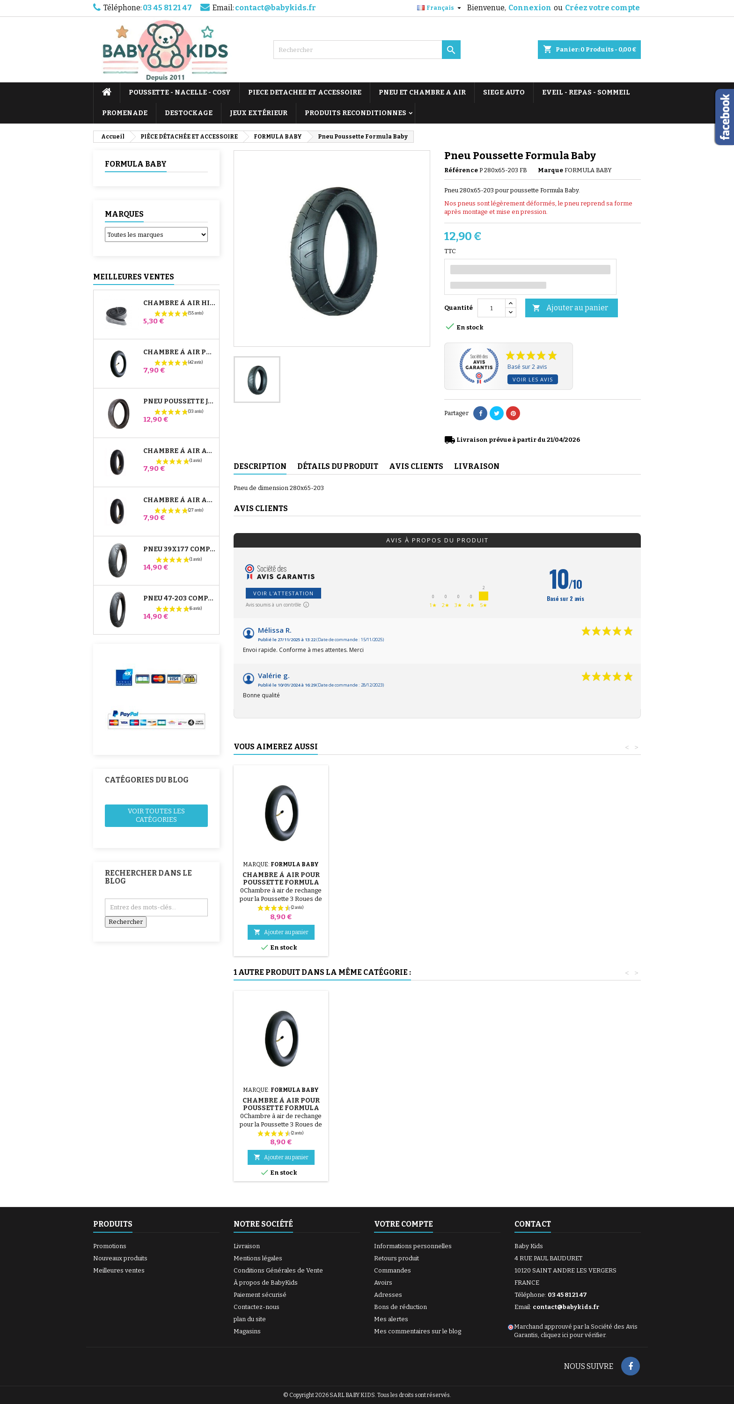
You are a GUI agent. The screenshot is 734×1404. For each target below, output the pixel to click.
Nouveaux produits (120, 1258)
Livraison (247, 1246)
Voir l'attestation (283, 593)
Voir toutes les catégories (156, 815)
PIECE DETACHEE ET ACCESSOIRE (304, 92)
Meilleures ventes (119, 1270)
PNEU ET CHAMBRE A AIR (422, 92)
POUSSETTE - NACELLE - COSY (180, 92)
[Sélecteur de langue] (440, 8)
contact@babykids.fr (275, 7)
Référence (461, 170)
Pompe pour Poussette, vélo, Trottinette (281, 871)
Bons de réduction (400, 1306)
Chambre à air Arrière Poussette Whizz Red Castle (179, 500)
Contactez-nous (256, 1306)
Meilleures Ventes (133, 276)
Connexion (529, 7)
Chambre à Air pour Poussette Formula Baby (489, 882)
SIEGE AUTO (504, 92)
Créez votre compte (602, 7)
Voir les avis (533, 379)
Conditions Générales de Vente (278, 1270)
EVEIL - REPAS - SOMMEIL (586, 92)
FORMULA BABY (136, 164)
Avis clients (261, 508)
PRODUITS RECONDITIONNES (355, 113)
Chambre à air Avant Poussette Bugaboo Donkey (179, 451)
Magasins (247, 1331)
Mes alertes (391, 1319)
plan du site (250, 1319)
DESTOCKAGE (189, 113)
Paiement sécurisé (260, 1294)
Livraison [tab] (476, 466)
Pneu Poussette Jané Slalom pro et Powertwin (179, 401)
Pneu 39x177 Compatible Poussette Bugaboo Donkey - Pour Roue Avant (179, 549)
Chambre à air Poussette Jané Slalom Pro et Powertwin (179, 352)
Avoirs (383, 1282)
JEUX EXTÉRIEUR (258, 113)
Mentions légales (258, 1258)
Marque (550, 170)
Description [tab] (260, 466)
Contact (532, 1224)
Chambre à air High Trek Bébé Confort (179, 303)
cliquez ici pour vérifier (573, 1334)
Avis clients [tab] (416, 466)
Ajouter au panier (570, 308)
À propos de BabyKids (266, 1282)
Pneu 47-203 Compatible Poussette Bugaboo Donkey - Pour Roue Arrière (179, 598)
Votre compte (403, 1224)
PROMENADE (124, 113)
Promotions (109, 1246)
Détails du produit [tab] (337, 466)
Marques (124, 214)
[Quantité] (491, 308)
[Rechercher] (367, 49)
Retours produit (396, 1258)
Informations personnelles (413, 1246)
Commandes (392, 1270)
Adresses (388, 1294)
